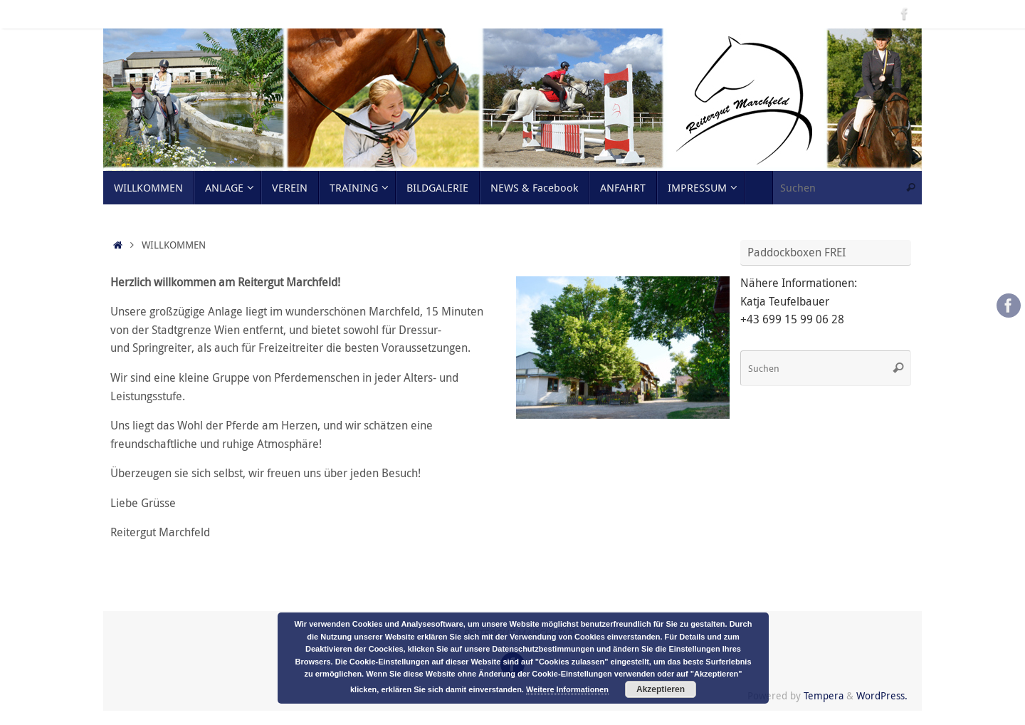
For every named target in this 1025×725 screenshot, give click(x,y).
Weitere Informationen (567, 689)
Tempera (823, 695)
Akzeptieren (660, 689)
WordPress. (882, 695)
